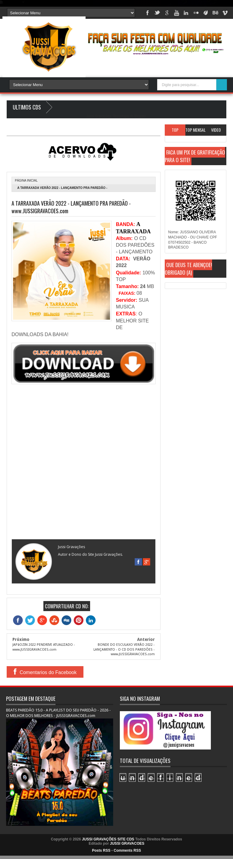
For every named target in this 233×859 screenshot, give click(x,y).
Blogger (140, 116)
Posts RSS (101, 850)
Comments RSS (127, 850)
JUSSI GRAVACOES (127, 843)
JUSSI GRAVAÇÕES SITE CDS (108, 839)
